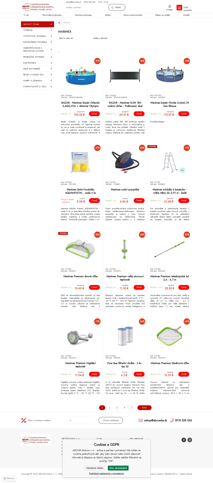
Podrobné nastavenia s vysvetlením (106, 473)
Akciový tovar (38, 24)
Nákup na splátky (162, 15)
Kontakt (186, 15)
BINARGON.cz (171, 473)
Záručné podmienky (83, 15)
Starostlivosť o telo (38, 86)
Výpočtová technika (38, 36)
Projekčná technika (38, 57)
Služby (108, 15)
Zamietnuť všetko (94, 468)
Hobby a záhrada (38, 81)
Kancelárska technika (38, 42)
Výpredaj (38, 30)
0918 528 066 (89, 2)
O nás (26, 15)
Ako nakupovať (136, 438)
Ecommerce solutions (155, 473)
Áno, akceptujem (118, 468)
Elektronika (38, 63)
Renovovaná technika (133, 15)
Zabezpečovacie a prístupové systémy (38, 49)
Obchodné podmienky (52, 15)
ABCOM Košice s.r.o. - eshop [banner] (37, 6)
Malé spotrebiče (38, 69)
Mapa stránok (186, 473)
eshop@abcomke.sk (73, 2)
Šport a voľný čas (38, 75)
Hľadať (118, 7)
